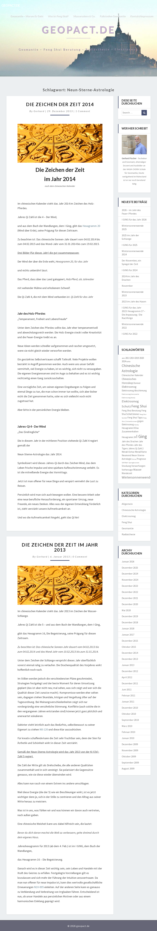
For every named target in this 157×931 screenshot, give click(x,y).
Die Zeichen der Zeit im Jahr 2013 (60, 547)
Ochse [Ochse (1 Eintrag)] (134, 459)
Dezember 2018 (130, 622)
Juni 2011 (127, 689)
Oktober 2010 (129, 713)
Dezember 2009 (130, 744)
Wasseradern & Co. (84, 16)
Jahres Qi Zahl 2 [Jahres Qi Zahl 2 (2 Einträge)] (135, 448)
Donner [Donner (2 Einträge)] (137, 383)
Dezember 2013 (130, 658)
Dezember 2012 (130, 671)
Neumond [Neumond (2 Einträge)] (126, 455)
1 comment (82, 111)
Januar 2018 (128, 628)
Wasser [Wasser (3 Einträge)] (137, 469)
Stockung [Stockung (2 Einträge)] (126, 465)
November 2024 (130, 579)
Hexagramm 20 (91, 226)
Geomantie (128, 528)
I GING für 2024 (129, 270)
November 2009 (130, 750)
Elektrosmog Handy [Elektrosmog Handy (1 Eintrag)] (128, 398)
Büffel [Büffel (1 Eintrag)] (128, 362)
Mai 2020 (126, 610)
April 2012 (127, 677)
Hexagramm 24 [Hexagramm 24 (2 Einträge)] (129, 437)
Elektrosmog (129, 516)
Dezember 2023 (130, 585)
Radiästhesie (128, 534)
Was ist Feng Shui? (58, 16)
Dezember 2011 (130, 683)
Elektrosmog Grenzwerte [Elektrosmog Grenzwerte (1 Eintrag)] (130, 394)
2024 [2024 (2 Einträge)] (124, 361)
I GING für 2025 (129, 244)
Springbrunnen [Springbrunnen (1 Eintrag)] (134, 463)
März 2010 (127, 726)
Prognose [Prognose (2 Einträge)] (141, 458)
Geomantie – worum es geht (26, 16)
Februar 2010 (128, 731)
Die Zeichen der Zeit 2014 (60, 104)
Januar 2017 (128, 634)
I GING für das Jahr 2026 (134, 219)
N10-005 (39, 887)
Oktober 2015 (129, 646)
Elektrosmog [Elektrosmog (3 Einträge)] (129, 386)
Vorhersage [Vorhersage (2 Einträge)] (127, 469)
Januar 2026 (128, 561)
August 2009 (128, 768)
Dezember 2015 (130, 640)
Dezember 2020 (130, 604)
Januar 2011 (128, 701)
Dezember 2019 (130, 616)
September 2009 (130, 762)
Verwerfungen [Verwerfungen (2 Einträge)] (138, 465)
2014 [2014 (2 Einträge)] (132, 358)
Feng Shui (127, 522)
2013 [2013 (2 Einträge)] (127, 358)
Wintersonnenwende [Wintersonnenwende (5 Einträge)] (137, 477)
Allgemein (127, 503)
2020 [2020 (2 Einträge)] (142, 358)
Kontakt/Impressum (141, 16)
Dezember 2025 (130, 567)
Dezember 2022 (130, 591)
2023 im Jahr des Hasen (134, 301)
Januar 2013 (128, 665)
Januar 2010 (128, 738)
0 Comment (80, 556)
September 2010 (130, 719)
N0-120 (44, 729)
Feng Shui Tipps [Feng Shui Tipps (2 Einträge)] (135, 417)
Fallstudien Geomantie (112, 16)
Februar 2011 (128, 695)
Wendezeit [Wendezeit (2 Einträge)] (127, 473)
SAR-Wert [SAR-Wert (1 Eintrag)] (125, 463)
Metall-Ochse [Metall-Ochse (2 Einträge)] (128, 451)
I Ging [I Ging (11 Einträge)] (141, 436)
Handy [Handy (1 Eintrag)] (136, 425)
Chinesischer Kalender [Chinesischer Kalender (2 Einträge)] (132, 375)
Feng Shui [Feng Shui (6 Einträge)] (139, 406)
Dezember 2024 (130, 573)
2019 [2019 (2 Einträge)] (137, 358)
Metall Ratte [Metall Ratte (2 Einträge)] (141, 451)
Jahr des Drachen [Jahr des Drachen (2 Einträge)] (130, 441)
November (127, 285)
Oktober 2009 (129, 756)
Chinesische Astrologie (134, 510)
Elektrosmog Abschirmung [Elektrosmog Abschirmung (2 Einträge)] (134, 390)
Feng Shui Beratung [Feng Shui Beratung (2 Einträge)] (131, 410)
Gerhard (39, 111)
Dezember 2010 (130, 707)
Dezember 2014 (130, 652)
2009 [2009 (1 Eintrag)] (123, 358)
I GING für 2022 (129, 333)
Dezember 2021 (130, 598)
